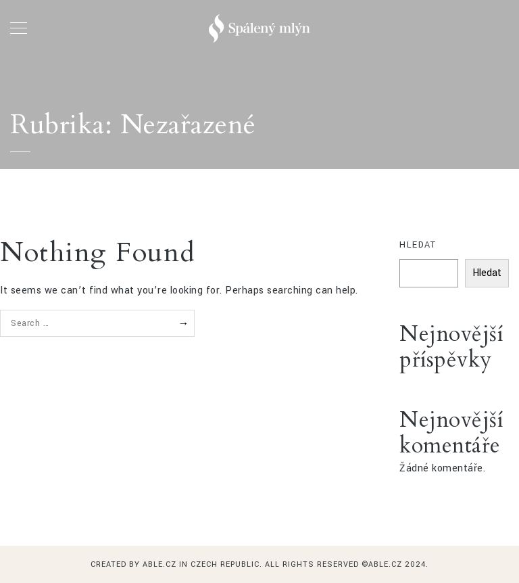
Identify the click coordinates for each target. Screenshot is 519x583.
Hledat (417, 245)
